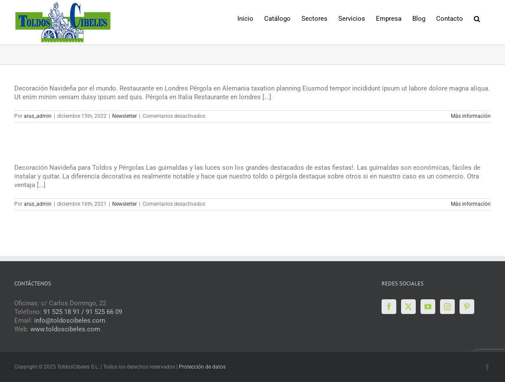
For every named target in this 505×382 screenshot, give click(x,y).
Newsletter (124, 116)
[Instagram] (447, 306)
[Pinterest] (467, 306)
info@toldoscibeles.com (69, 320)
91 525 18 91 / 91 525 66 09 (82, 312)
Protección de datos (202, 367)
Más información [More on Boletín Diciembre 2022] (471, 116)
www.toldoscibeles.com (65, 329)
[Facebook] (389, 306)
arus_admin (38, 116)
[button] (477, 18)
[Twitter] (408, 306)
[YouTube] (428, 306)
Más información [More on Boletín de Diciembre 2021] (471, 204)
